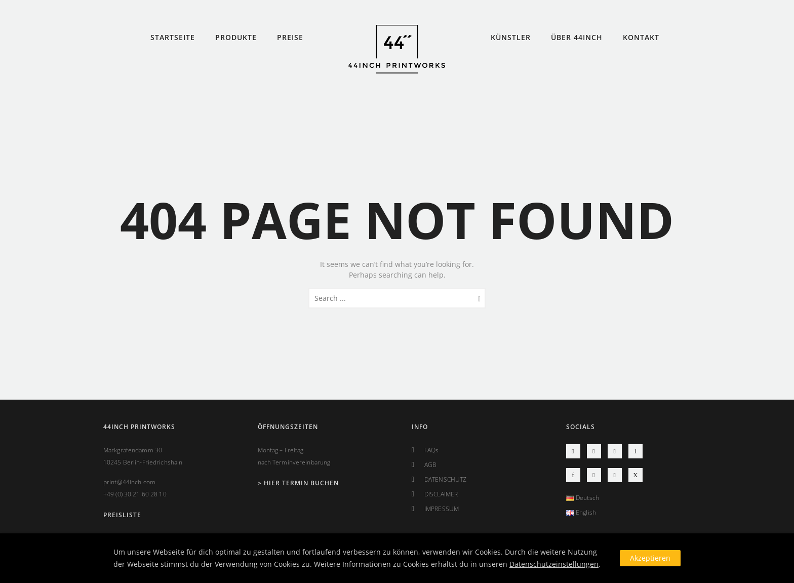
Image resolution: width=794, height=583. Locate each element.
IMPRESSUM (441, 508)
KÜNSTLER (511, 37)
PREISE (290, 37)
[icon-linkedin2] (617, 475)
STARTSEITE (172, 37)
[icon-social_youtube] (596, 451)
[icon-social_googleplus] (596, 475)
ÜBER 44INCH (577, 37)
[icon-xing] (635, 475)
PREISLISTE (122, 515)
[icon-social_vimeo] (617, 451)
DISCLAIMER (441, 494)
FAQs (431, 450)
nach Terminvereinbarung (294, 462)
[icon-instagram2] (575, 451)
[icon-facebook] (575, 475)
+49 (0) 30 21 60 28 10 (135, 494)
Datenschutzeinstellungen (554, 564)
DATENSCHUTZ (445, 479)
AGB (430, 464)
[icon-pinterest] (635, 451)
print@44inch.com (129, 482)
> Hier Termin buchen (298, 483)
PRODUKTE (236, 37)
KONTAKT (641, 37)
